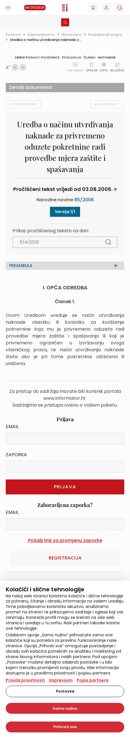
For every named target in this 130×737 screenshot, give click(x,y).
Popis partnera (92, 680)
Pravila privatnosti (25, 680)
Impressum (61, 680)
